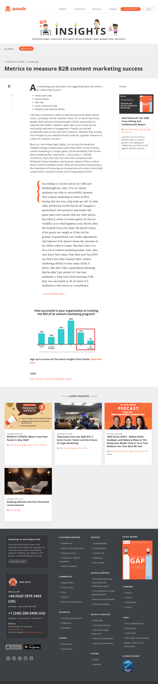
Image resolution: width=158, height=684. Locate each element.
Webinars (96, 664)
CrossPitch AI (79, 9)
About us (128, 592)
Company (113, 9)
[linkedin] (9, 101)
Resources (97, 9)
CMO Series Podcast (100, 625)
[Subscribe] (26, 48)
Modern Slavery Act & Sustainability (133, 645)
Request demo (67, 582)
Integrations (66, 623)
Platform (62, 9)
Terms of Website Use (133, 623)
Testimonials (66, 649)
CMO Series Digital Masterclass (100, 632)
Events (95, 659)
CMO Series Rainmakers (102, 638)
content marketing (54, 378)
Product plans (66, 587)
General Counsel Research (103, 599)
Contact (128, 607)
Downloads (97, 558)
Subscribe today (18, 561)
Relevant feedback (68, 566)
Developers (65, 628)
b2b (32, 378)
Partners (64, 597)
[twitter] (9, 94)
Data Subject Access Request (136, 638)
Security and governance (71, 618)
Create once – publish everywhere (70, 560)
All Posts (9, 49)
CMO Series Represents (102, 643)
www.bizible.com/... (55, 293)
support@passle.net (33, 632)
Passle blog (97, 620)
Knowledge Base (99, 543)
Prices (63, 592)
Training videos (98, 548)
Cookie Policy (130, 633)
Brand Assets (130, 602)
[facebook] (9, 108)
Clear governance (68, 553)
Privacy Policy (130, 628)
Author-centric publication (72, 548)
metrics (39, 378)
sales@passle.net (15, 629)
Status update (98, 562)
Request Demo (130, 9)
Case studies (66, 644)
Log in (149, 9)
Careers (128, 597)
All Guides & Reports (100, 604)
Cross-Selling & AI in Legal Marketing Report (103, 593)
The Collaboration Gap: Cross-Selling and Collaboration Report (101, 582)
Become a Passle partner (71, 602)
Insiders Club (97, 553)
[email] (9, 86)
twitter (68, 378)
